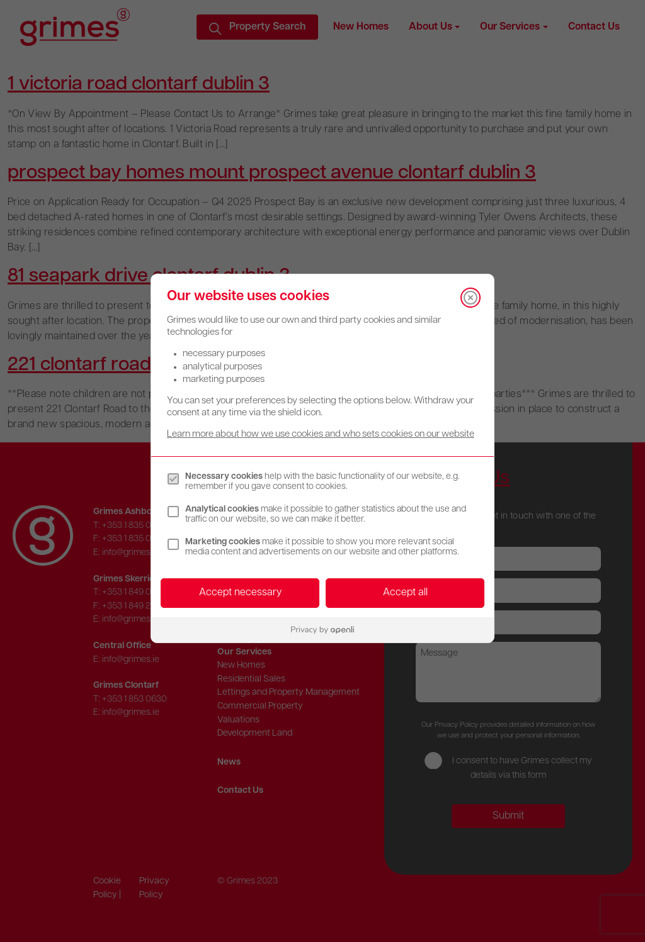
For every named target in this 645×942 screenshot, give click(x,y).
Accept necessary (240, 593)
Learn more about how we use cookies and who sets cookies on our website (320, 434)
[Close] (470, 297)
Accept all (405, 593)
